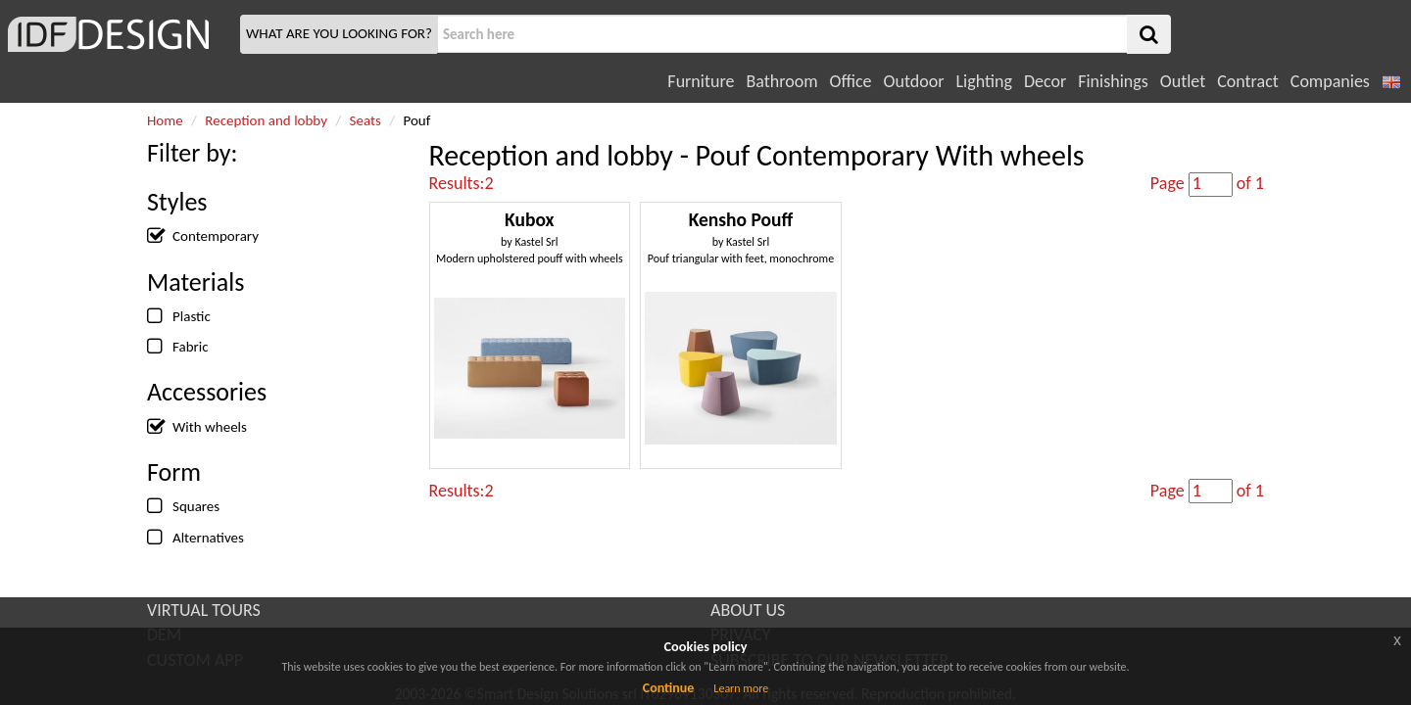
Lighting (983, 81)
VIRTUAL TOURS (204, 610)
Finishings (1113, 81)
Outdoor (914, 81)
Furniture (700, 81)
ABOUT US (747, 610)
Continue (669, 688)
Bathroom (781, 81)
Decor (1045, 81)
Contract (1248, 81)
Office (851, 81)
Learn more (740, 688)
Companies (1330, 81)
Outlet (1182, 81)
